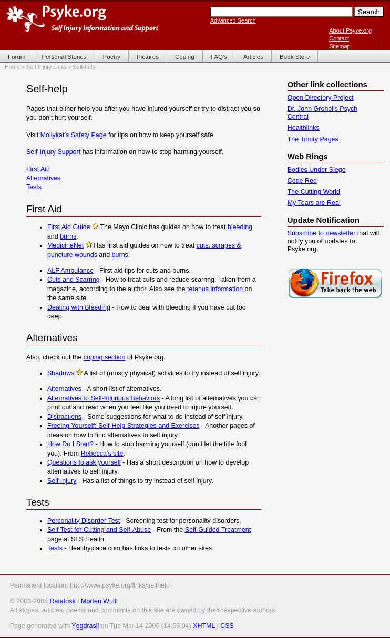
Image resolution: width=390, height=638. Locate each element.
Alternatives (43, 178)
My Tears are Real (314, 203)
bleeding (240, 227)
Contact (339, 38)
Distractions (64, 416)
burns (68, 236)
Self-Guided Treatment (218, 529)
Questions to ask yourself (84, 462)
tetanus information (215, 289)
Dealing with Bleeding (78, 307)
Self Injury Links (46, 67)
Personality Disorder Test (83, 520)
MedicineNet (65, 245)
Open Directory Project (321, 97)
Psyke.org (82, 18)
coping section (105, 357)
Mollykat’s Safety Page (73, 135)
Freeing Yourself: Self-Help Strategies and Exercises (123, 425)
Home (12, 67)
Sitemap (339, 46)
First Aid (38, 169)
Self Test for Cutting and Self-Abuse (99, 529)
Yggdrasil (85, 626)
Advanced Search (233, 20)
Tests (34, 187)
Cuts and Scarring (73, 279)
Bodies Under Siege (317, 169)
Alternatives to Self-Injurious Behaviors (103, 398)
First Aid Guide (68, 227)
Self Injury (61, 481)
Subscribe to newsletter (322, 233)
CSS (227, 626)
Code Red (302, 180)
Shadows (60, 373)
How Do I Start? (70, 444)
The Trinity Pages (313, 139)
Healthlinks (304, 127)
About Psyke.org (350, 30)
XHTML (204, 626)
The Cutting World (314, 191)
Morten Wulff (99, 601)
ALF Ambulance (70, 270)
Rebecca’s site (102, 453)
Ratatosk (62, 601)
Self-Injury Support (53, 152)
